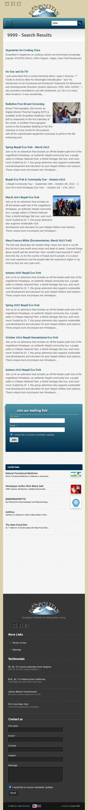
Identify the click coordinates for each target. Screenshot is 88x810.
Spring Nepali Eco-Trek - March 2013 (27, 147)
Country (12, 745)
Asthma (10, 512)
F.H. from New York (18, 704)
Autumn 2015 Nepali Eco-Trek (23, 273)
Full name (14, 416)
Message (12, 765)
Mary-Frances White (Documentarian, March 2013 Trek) (39, 240)
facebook (13, 4)
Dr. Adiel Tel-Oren (22, 806)
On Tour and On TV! (17, 71)
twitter (7, 4)
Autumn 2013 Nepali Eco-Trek (23, 370)
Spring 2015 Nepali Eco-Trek (22, 305)
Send (13, 793)
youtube (19, 4)
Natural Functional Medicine (22, 473)
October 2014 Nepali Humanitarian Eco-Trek (32, 337)
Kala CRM (75, 806)
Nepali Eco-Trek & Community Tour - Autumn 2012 (35, 179)
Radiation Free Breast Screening (25, 104)
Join (14, 439)
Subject (12, 755)
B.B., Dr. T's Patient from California (26, 679)
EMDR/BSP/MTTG (16, 499)
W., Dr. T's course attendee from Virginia (29, 666)
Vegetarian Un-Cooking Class (23, 50)
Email (13, 425)
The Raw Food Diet (16, 524)
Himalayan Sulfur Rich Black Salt (24, 486)
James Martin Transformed (22, 691)
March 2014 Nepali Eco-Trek (22, 197)
